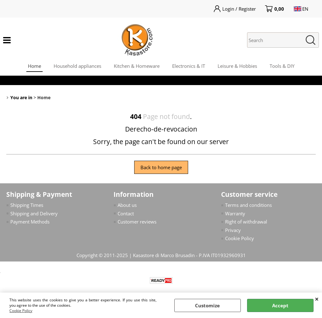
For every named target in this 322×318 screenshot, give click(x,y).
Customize (207, 305)
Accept (280, 305)
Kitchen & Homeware (137, 66)
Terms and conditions (248, 205)
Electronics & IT (188, 66)
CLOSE (317, 299)
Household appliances (77, 66)
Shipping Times (26, 205)
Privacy (233, 230)
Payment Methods (30, 221)
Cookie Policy (20, 310)
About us (127, 205)
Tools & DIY (282, 66)
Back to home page (161, 167)
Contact (126, 213)
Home (34, 66)
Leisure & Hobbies (237, 66)
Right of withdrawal (246, 221)
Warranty (235, 213)
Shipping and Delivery (34, 213)
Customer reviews (137, 221)
